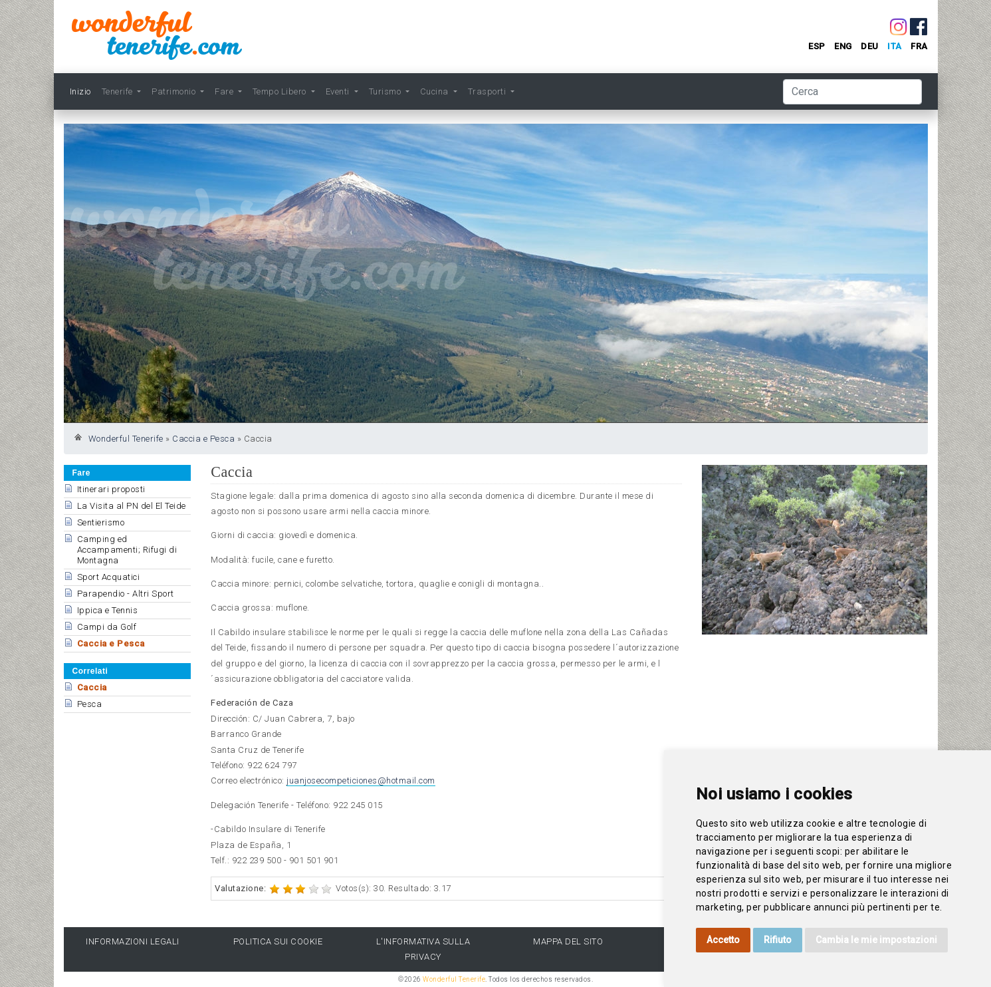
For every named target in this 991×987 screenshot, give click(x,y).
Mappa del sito (568, 941)
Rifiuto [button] (778, 939)
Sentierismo (101, 522)
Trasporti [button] (488, 91)
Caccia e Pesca (203, 439)
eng (843, 46)
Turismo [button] (386, 91)
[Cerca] (852, 91)
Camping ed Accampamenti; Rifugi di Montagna (127, 549)
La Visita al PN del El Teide (131, 506)
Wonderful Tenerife (126, 439)
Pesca (89, 704)
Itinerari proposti (111, 489)
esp (817, 46)
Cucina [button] (435, 91)
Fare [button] (225, 91)
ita (894, 46)
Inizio (80, 91)
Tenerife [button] (119, 91)
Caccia (92, 687)
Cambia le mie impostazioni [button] (876, 939)
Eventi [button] (339, 91)
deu (870, 46)
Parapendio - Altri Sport (125, 594)
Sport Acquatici (108, 577)
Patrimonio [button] (175, 91)
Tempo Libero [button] (281, 91)
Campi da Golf (107, 627)
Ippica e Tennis (107, 610)
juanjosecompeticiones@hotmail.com (360, 780)
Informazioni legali (132, 941)
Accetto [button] (723, 939)
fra (919, 46)
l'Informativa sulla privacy (423, 949)
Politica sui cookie (278, 941)
